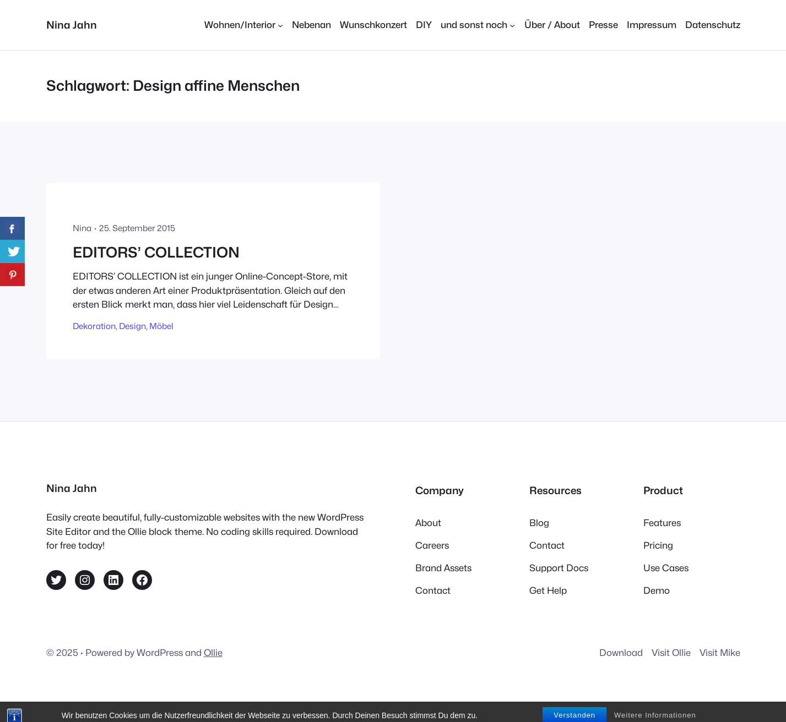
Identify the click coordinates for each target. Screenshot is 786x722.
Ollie (213, 652)
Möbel (161, 326)
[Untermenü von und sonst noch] (478, 25)
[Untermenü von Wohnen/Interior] (243, 25)
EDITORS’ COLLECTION (156, 252)
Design (132, 326)
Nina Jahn (71, 25)
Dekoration (94, 326)
